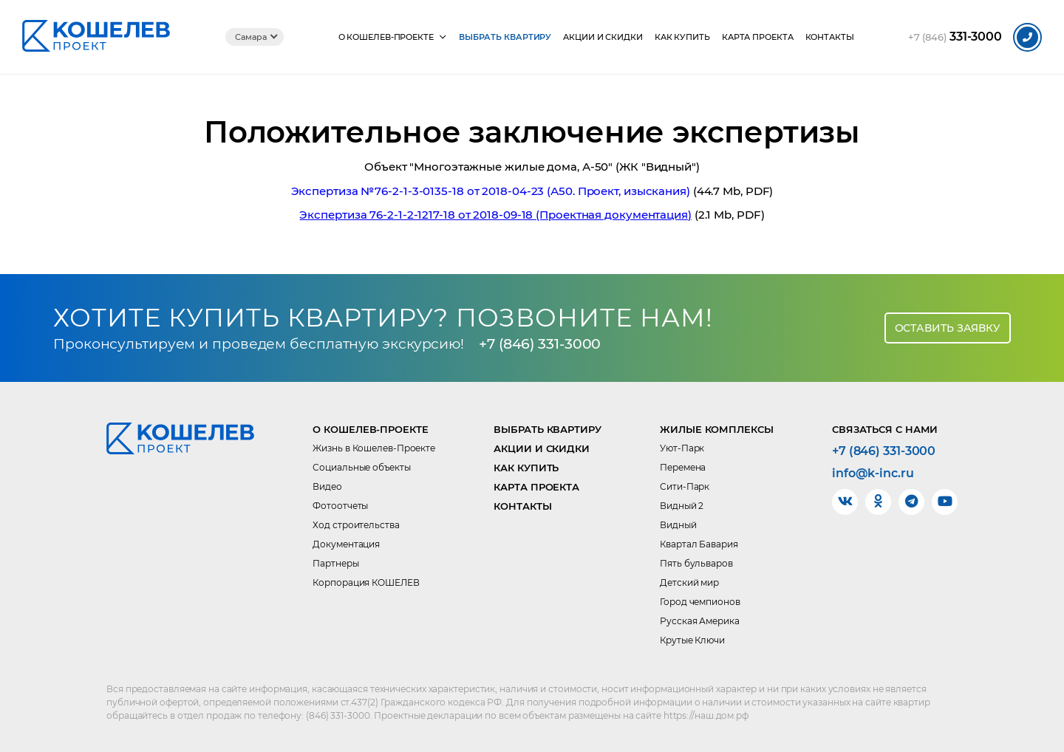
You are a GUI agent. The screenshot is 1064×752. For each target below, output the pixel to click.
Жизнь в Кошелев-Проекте (374, 448)
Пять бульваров (696, 563)
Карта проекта (758, 37)
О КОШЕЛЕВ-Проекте (386, 37)
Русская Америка (700, 620)
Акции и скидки (603, 37)
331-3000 (955, 37)
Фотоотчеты (340, 505)
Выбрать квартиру (505, 37)
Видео (327, 486)
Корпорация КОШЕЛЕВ (366, 582)
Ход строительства (356, 524)
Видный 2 (681, 505)
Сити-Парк (684, 486)
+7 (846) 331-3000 (540, 343)
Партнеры (335, 563)
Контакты (829, 37)
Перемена (683, 467)
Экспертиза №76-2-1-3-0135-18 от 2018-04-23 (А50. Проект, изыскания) (490, 191)
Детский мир (689, 582)
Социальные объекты (361, 467)
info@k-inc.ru (873, 473)
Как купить (682, 37)
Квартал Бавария (699, 544)
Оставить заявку (948, 328)
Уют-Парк (682, 448)
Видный (678, 524)
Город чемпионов (700, 601)
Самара (250, 37)
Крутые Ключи (692, 640)
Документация (346, 544)
